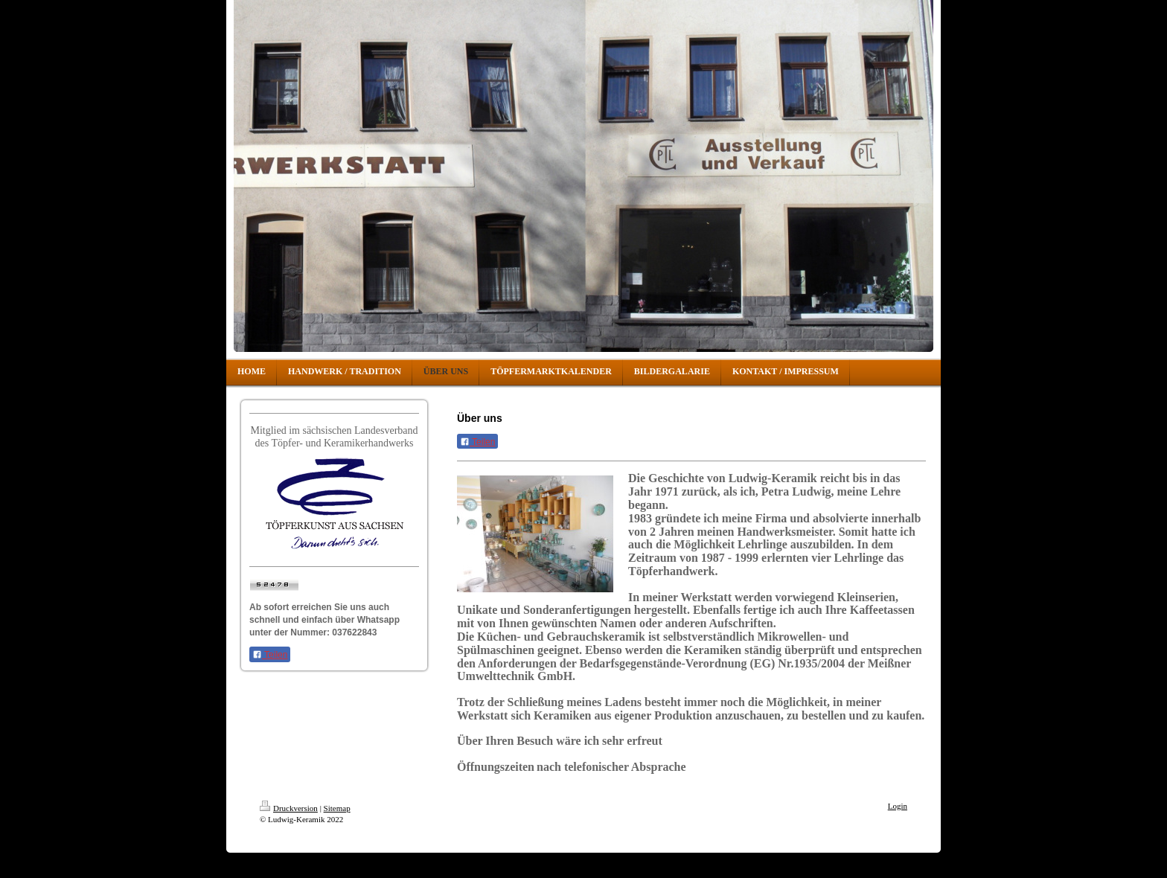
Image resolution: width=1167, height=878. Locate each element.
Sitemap (337, 808)
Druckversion (289, 808)
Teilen (269, 655)
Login (897, 805)
